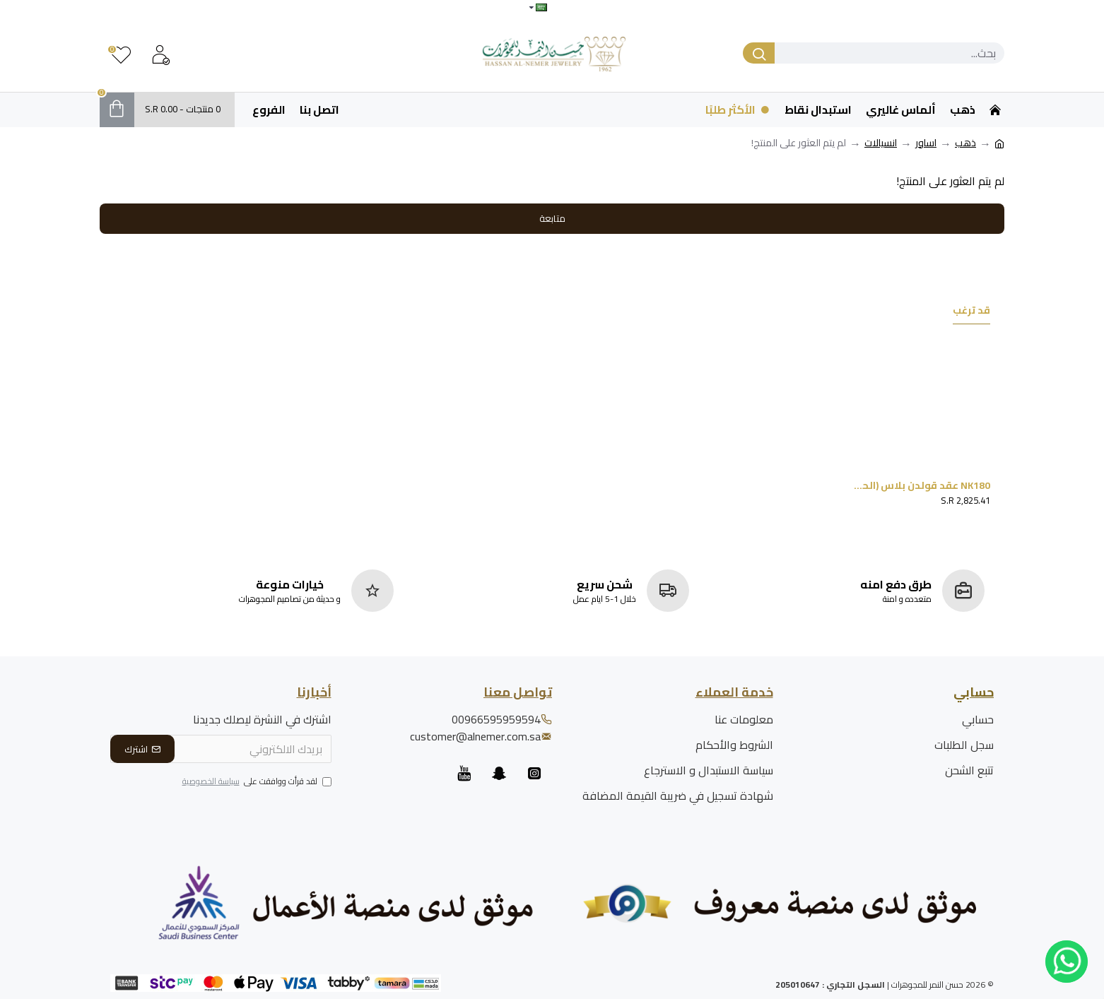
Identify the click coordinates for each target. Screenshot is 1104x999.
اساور (925, 143)
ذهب (965, 143)
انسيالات (880, 143)
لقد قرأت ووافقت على (255, 782)
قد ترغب (971, 312)
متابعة (552, 218)
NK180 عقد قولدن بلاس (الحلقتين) (922, 485)
